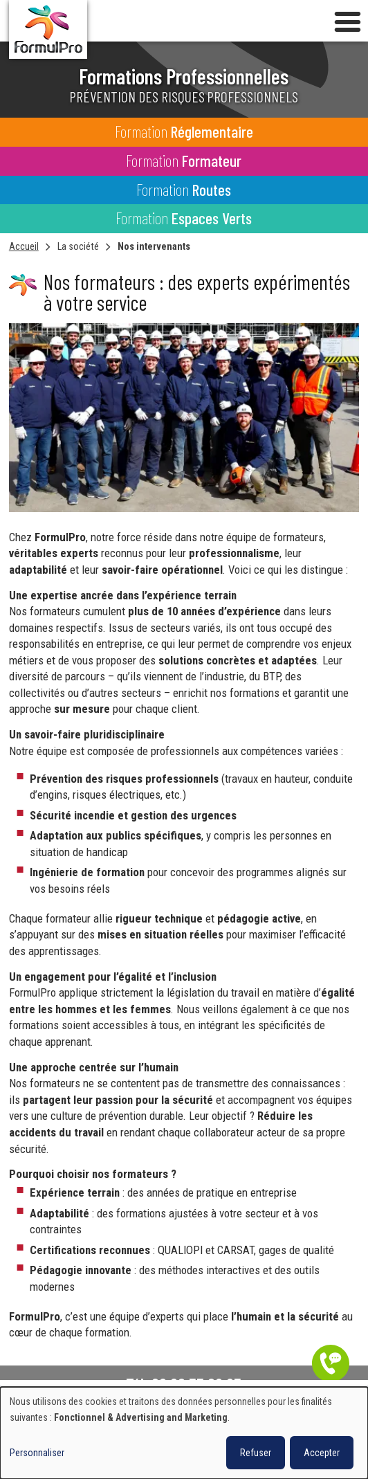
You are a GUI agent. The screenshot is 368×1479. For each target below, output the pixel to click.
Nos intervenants (154, 246)
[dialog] (184, 1433)
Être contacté (330, 1363)
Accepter (322, 1452)
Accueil (24, 246)
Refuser (255, 1452)
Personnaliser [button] (37, 1452)
